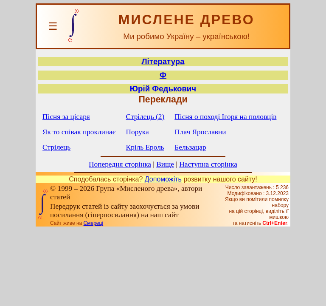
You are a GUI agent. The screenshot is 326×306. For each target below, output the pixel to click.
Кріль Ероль (145, 147)
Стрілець (56, 147)
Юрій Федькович (163, 88)
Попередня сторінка (120, 164)
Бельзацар (190, 147)
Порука (137, 132)
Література (162, 61)
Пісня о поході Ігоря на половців (225, 117)
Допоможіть (163, 179)
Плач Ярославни (200, 132)
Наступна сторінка (208, 164)
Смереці (93, 223)
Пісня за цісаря (66, 117)
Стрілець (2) (145, 117)
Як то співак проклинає (78, 132)
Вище (165, 164)
